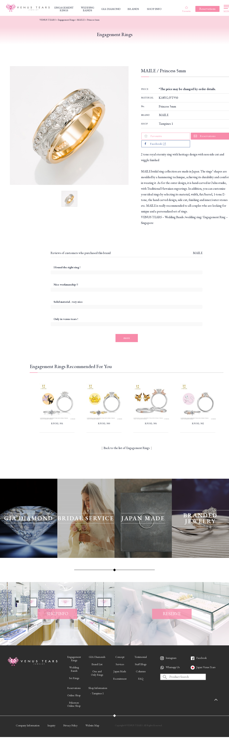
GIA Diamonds (97, 657)
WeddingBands (74, 669)
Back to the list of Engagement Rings (127, 448)
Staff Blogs (140, 664)
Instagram (171, 658)
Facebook (201, 658)
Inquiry (51, 725)
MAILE (163, 115)
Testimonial (140, 657)
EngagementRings (74, 658)
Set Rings (74, 678)
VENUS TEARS (48, 19)
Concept (119, 657)
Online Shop (73, 695)
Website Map (92, 725)
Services (120, 664)
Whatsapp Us (173, 667)
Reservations (73, 688)
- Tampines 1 (97, 693)
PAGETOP (220, 700)
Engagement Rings (66, 19)
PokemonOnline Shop (73, 704)
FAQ (140, 678)
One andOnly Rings (97, 673)
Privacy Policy (70, 725)
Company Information (28, 725)
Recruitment (120, 678)
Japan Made (120, 671)
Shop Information (97, 688)
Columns (141, 671)
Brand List (97, 664)
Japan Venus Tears (205, 667)
